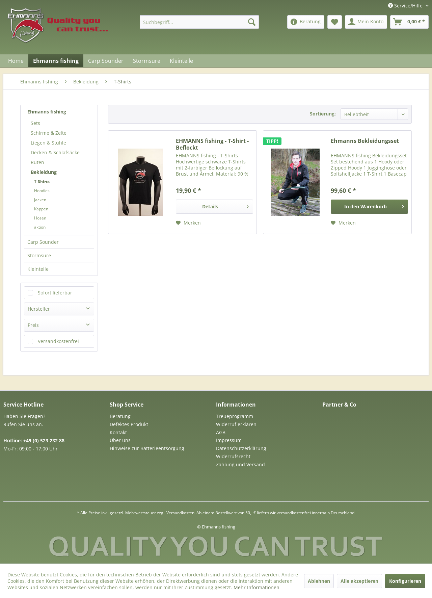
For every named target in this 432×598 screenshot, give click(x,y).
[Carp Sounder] (105, 60)
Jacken (40, 200)
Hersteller (39, 309)
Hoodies (42, 190)
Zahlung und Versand (240, 464)
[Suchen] (252, 22)
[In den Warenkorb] (369, 207)
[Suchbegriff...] (199, 22)
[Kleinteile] (181, 60)
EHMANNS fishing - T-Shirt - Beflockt (212, 144)
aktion (40, 227)
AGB (220, 432)
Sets (35, 123)
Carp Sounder (43, 242)
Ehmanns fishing (46, 111)
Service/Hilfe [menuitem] (406, 5)
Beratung (120, 416)
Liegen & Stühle (48, 142)
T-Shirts (42, 181)
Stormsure (39, 255)
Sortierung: (323, 113)
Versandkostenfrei (58, 341)
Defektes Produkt (129, 424)
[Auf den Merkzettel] (188, 223)
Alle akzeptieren (359, 581)
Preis (33, 325)
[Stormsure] (146, 60)
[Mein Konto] (366, 22)
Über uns (120, 440)
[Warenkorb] (409, 22)
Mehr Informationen (256, 587)
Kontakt (118, 432)
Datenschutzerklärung (241, 448)
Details (225, 205)
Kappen (41, 209)
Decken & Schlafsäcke (55, 152)
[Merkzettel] (334, 22)
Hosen (40, 218)
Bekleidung (44, 172)
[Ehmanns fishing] (55, 60)
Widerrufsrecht (233, 456)
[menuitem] (199, 22)
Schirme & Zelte (48, 133)
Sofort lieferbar (55, 292)
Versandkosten (180, 513)
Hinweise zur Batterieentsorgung (147, 448)
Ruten (37, 162)
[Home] (15, 60)
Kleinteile (38, 269)
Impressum (229, 440)
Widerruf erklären (236, 424)
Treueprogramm (234, 416)
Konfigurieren (405, 581)
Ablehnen (319, 581)
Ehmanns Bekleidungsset (365, 141)
